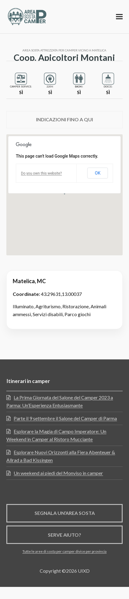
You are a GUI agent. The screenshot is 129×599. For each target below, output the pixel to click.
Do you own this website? (41, 173)
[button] (119, 16)
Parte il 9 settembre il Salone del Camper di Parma (65, 418)
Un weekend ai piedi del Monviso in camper (58, 473)
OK (97, 173)
